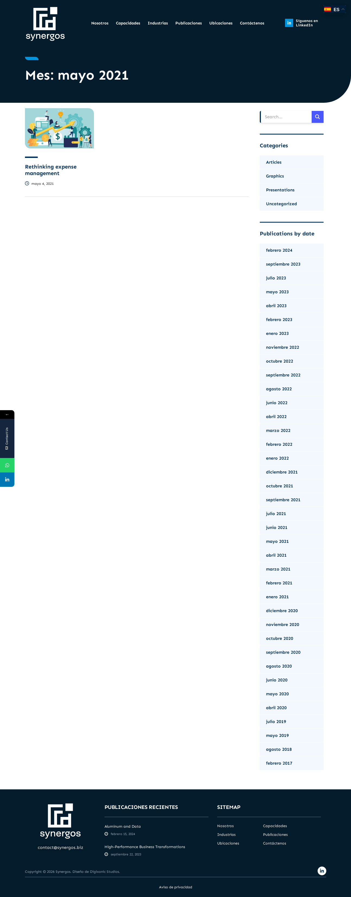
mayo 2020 (277, 693)
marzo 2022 (278, 430)
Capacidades (128, 23)
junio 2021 (276, 527)
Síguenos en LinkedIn (307, 22)
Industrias (158, 23)
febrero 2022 (279, 444)
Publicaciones (188, 23)
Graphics (275, 176)
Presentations (280, 189)
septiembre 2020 (283, 652)
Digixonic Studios (104, 872)
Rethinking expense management (51, 169)
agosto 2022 (279, 388)
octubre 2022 (279, 361)
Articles (274, 162)
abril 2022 (276, 416)
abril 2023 (276, 305)
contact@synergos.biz (60, 847)
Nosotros (99, 23)
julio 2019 (276, 721)
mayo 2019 (277, 735)
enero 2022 (277, 458)
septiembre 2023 (283, 264)
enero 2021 (277, 596)
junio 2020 (276, 680)
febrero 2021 (279, 582)
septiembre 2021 (283, 499)
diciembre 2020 (282, 610)
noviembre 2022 (282, 347)
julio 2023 (276, 278)
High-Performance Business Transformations (145, 847)
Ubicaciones (220, 23)
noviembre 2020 (282, 624)
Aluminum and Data (123, 826)
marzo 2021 (278, 569)
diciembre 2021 (282, 472)
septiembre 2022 (283, 375)
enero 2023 (277, 333)
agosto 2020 (279, 666)
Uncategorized (281, 203)
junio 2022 (276, 402)
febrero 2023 (279, 319)
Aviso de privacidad (175, 887)
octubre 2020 (279, 638)
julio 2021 (276, 513)
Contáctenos (252, 23)
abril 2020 (276, 707)
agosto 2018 (279, 749)
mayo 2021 (277, 541)
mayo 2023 (277, 291)
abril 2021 (276, 555)
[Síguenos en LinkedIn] (289, 23)
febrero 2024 (279, 250)
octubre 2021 (279, 485)
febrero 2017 (279, 763)
